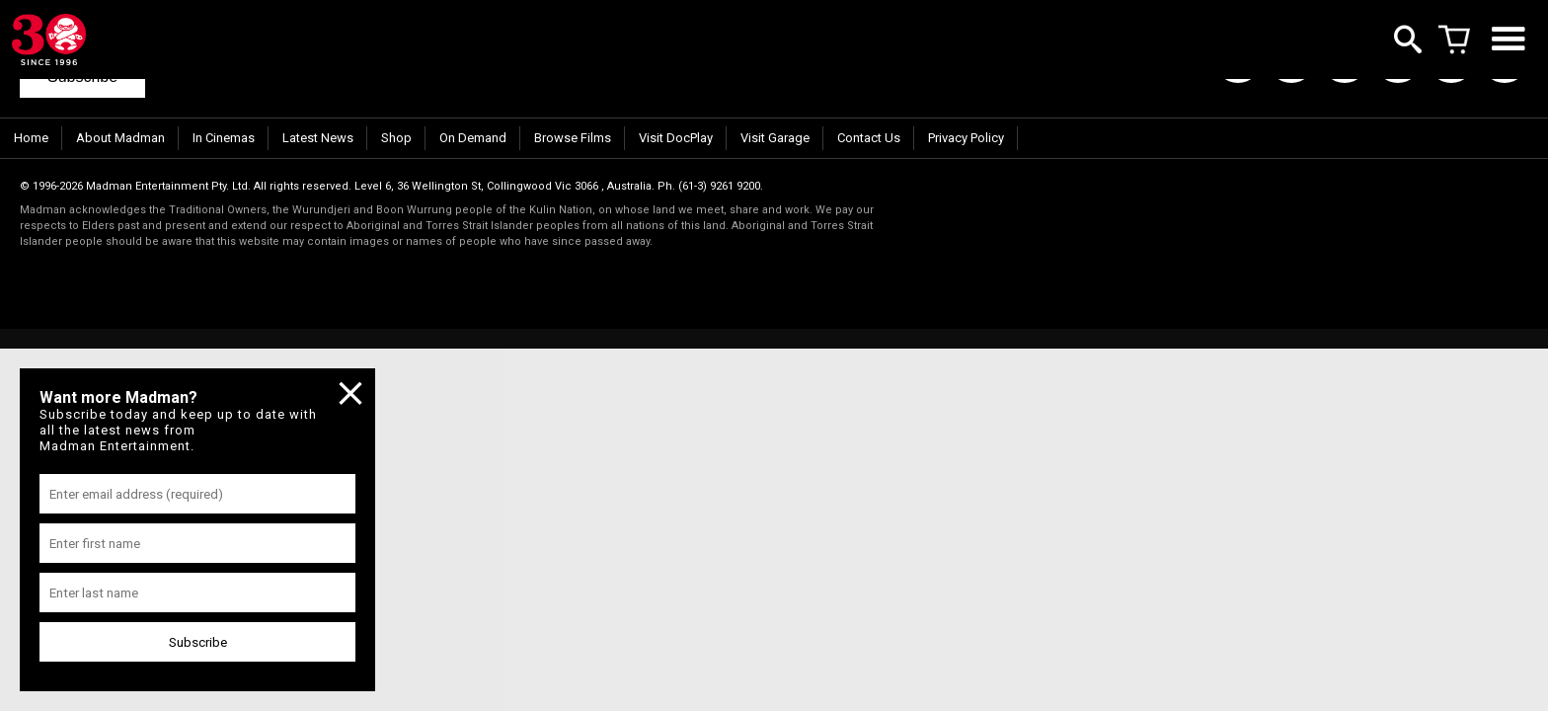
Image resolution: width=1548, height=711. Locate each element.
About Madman (120, 137)
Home (31, 137)
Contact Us (868, 137)
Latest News (317, 137)
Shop (396, 137)
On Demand (472, 137)
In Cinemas (224, 137)
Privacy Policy (966, 137)
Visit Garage (775, 137)
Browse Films (572, 137)
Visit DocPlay (676, 137)
